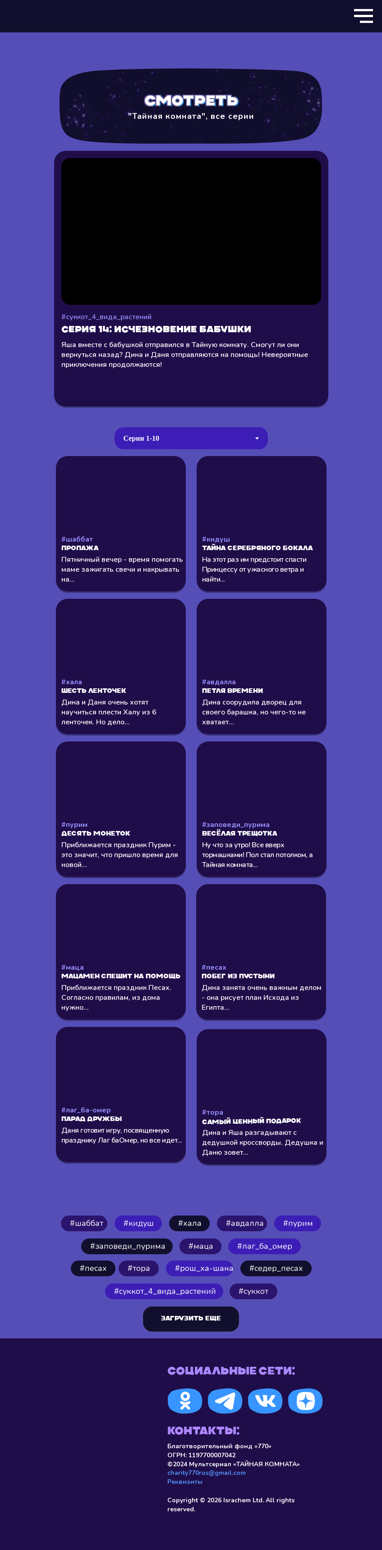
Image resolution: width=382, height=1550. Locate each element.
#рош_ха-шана (204, 1268)
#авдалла (219, 682)
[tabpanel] (191, 824)
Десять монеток (95, 834)
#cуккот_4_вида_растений (165, 1291)
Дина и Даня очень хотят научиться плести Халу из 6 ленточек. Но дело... (108, 712)
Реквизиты (185, 1482)
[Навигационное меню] (363, 16)
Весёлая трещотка (239, 834)
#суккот (253, 1291)
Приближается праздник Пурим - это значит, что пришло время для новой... (119, 855)
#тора (212, 1112)
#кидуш (216, 539)
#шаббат (77, 539)
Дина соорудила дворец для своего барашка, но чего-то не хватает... (254, 712)
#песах (214, 967)
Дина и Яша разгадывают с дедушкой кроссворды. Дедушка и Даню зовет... (262, 1142)
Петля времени (232, 691)
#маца (72, 967)
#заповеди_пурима (236, 825)
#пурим (74, 825)
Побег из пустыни (238, 976)
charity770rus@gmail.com (206, 1473)
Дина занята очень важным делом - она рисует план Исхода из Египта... (262, 997)
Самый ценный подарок (251, 1122)
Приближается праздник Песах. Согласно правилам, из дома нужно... (116, 997)
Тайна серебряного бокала (257, 548)
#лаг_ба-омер (86, 1110)
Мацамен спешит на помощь (120, 976)
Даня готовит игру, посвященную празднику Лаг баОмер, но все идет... (121, 1135)
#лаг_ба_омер (264, 1246)
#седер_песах (276, 1268)
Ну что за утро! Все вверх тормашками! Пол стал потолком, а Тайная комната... (257, 855)
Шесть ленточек (93, 691)
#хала (71, 682)
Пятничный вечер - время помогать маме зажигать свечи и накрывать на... (122, 569)
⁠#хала (190, 1223)
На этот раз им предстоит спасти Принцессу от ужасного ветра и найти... (254, 569)
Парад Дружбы (91, 1119)
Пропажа (80, 548)
